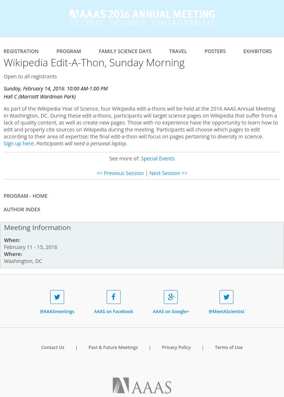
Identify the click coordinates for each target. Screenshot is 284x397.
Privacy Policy (176, 347)
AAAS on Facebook (113, 302)
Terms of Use (229, 347)
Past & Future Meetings (113, 347)
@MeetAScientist (226, 302)
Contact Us (52, 347)
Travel (178, 51)
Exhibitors (257, 51)
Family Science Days (125, 51)
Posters (215, 51)
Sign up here (19, 143)
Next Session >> (168, 173)
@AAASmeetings (57, 302)
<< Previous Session (120, 173)
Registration (21, 51)
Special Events (157, 158)
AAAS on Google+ (171, 302)
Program (68, 51)
